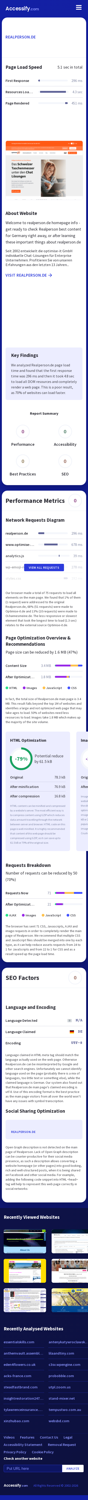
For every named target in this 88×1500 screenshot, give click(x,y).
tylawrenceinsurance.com (24, 1409)
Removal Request (62, 1444)
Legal (68, 1437)
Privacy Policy (15, 1452)
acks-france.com (17, 1375)
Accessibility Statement (23, 1444)
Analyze (72, 1468)
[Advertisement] (44, 125)
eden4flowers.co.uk (19, 1364)
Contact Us (49, 1437)
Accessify (22, 8)
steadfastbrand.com (21, 1387)
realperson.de (21, 37)
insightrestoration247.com (24, 1398)
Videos (9, 1437)
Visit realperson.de (29, 275)
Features (27, 1437)
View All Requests (44, 567)
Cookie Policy (43, 1452)
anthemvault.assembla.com (24, 1353)
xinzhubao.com (16, 1421)
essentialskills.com (19, 1342)
